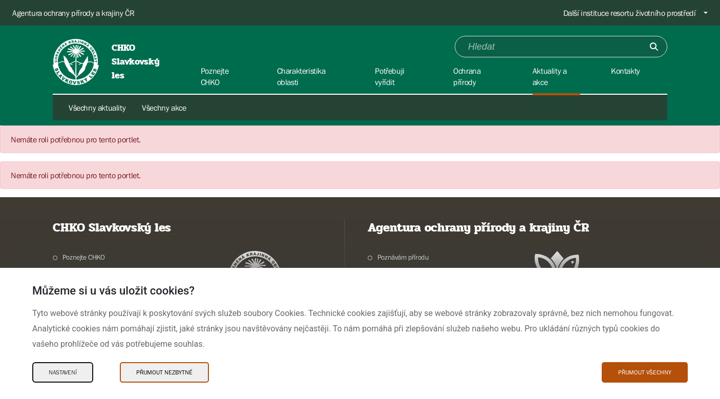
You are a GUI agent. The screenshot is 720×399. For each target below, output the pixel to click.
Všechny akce (164, 107)
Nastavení (63, 372)
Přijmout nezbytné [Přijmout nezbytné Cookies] (164, 372)
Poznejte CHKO (83, 257)
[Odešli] (654, 46)
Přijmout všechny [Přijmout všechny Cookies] (644, 372)
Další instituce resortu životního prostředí (629, 12)
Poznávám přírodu (403, 257)
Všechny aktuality (97, 107)
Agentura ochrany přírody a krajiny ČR (73, 12)
